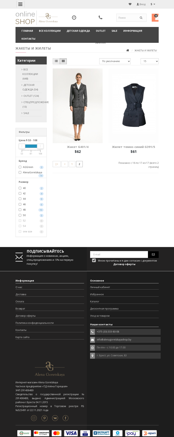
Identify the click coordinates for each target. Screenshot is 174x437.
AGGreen (31, 167)
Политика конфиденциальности (35, 323)
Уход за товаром (100, 315)
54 (31, 226)
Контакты (28, 38)
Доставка (21, 294)
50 (31, 215)
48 (31, 210)
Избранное (97, 294)
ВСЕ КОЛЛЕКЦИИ (50, 31)
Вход (141, 4)
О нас (19, 287)
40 (31, 188)
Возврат (20, 308)
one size (31, 231)
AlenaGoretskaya (31, 173)
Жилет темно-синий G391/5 (133, 147)
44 (31, 199)
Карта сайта (22, 337)
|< (56, 164)
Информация (132, 31)
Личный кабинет (100, 287)
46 (31, 204)
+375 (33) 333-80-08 (108, 331)
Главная (27, 31)
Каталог (94, 301)
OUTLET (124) (31, 96)
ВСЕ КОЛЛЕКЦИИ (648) (30, 74)
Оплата (20, 301)
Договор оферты (26, 315)
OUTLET (101, 31)
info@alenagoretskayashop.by (114, 339)
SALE (114, 31)
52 (31, 220)
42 (31, 193)
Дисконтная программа (104, 308)
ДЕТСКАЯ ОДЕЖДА (78, 31)
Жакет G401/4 (77, 147)
